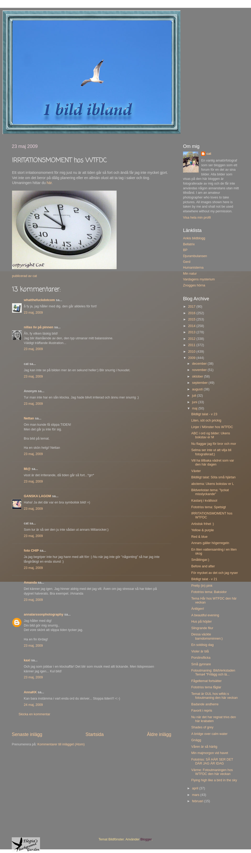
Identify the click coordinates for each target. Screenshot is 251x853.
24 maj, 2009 (33, 705)
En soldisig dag (202, 645)
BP (185, 250)
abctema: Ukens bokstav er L (212, 484)
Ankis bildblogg (194, 238)
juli (194, 395)
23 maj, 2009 (33, 312)
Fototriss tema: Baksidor (209, 592)
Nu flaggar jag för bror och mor (213, 444)
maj (195, 408)
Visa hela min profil (197, 217)
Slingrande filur (202, 628)
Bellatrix (189, 244)
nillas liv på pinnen (38, 327)
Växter (196, 471)
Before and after (203, 566)
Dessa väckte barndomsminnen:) (207, 636)
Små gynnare (201, 664)
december (200, 363)
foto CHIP (31, 550)
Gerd (186, 262)
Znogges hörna (194, 285)
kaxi (27, 660)
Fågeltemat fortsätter (206, 681)
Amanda (30, 582)
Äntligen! (197, 609)
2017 (192, 306)
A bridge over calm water (209, 734)
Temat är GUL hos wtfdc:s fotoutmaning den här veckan (214, 696)
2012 (192, 339)
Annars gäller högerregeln (210, 543)
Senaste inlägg (27, 734)
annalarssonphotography (43, 614)
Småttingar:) (200, 560)
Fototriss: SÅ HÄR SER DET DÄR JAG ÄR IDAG (212, 761)
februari (198, 801)
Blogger (146, 839)
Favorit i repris (201, 710)
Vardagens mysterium (199, 279)
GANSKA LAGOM (37, 496)
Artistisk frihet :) (202, 524)
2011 (192, 345)
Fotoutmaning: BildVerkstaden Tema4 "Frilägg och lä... (213, 672)
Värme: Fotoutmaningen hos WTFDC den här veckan (212, 772)
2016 (192, 313)
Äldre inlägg (159, 734)
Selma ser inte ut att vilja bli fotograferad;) (211, 452)
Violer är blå (200, 651)
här (49, 183)
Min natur (190, 273)
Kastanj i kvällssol (204, 500)
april (195, 788)
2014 (192, 326)
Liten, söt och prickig (206, 420)
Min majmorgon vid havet (209, 753)
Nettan (29, 418)
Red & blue (199, 537)
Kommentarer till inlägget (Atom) (61, 744)
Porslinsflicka (200, 658)
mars (196, 795)
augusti (198, 389)
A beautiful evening (205, 615)
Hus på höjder (201, 621)
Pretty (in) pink (201, 586)
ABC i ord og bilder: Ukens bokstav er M (210, 435)
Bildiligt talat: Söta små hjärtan (213, 477)
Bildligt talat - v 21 (204, 579)
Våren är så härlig (204, 747)
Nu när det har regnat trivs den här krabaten (213, 719)
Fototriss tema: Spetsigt (208, 507)
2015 (192, 319)
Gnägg (196, 740)
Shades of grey (202, 727)
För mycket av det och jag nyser (214, 573)
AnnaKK (30, 692)
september (200, 383)
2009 (192, 358)
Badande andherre (204, 704)
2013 (192, 332)
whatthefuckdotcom (39, 300)
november (200, 370)
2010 (192, 351)
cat (208, 154)
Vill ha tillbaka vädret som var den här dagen (212, 462)
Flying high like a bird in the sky (214, 780)
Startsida (94, 734)
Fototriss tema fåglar (206, 687)
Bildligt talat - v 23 (204, 414)
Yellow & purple (202, 530)
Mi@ (27, 469)
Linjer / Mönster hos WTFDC (212, 427)
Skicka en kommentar (34, 714)
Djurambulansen (195, 256)
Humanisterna (193, 267)
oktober (198, 376)
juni (195, 402)
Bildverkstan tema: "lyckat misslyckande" (210, 492)
